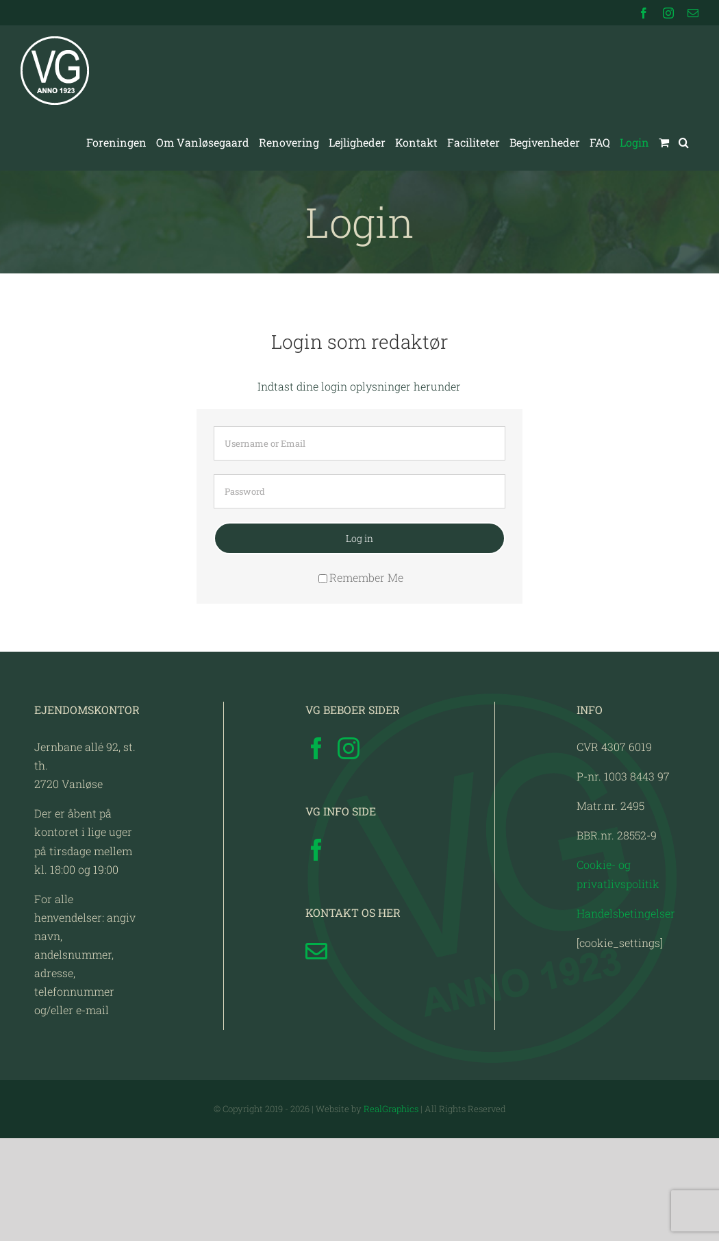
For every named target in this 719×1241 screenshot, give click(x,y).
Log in (359, 538)
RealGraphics (391, 1211)
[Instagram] (349, 851)
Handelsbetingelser (626, 1015)
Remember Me (360, 577)
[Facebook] (316, 851)
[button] (684, 142)
